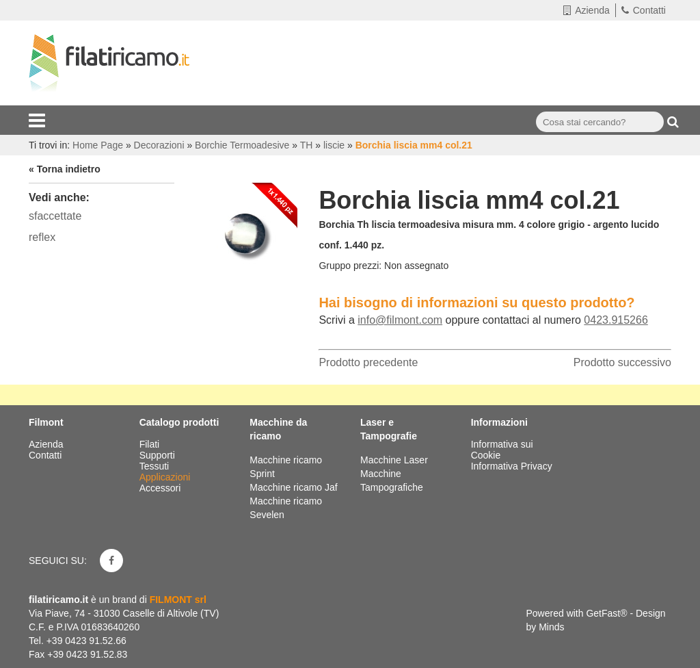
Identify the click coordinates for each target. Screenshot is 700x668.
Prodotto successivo (622, 362)
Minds (551, 626)
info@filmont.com (400, 320)
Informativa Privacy (511, 466)
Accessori (161, 488)
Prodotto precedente (368, 362)
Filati (150, 444)
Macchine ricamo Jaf (293, 487)
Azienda (586, 10)
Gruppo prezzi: (350, 265)
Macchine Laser (394, 459)
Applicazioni (166, 477)
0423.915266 (615, 320)
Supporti (158, 455)
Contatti (643, 10)
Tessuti (155, 466)
